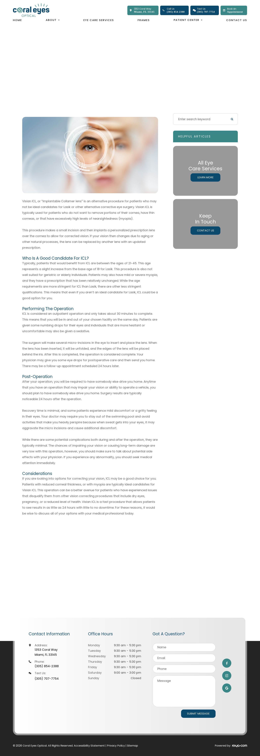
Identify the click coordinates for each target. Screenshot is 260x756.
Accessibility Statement (89, 746)
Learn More (205, 177)
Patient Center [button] (188, 20)
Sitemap (132, 746)
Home (17, 20)
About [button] (53, 20)
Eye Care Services (98, 20)
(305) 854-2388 (47, 666)
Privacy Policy (116, 746)
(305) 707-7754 (47, 678)
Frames (144, 20)
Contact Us (236, 20)
